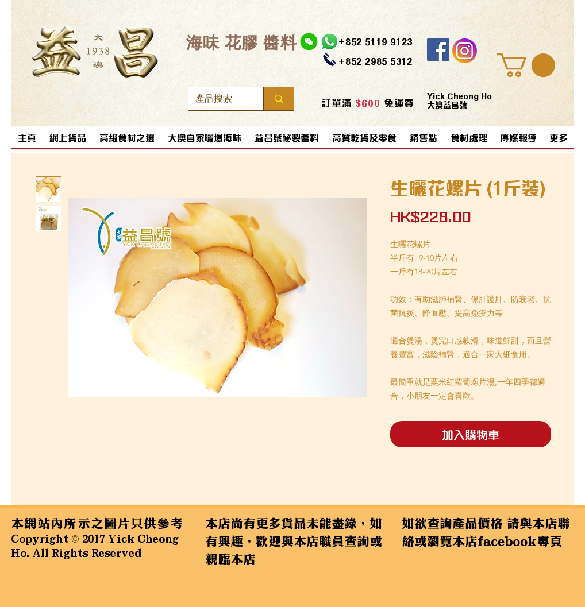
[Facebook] (438, 49)
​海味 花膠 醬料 (241, 42)
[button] (526, 65)
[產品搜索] (217, 98)
